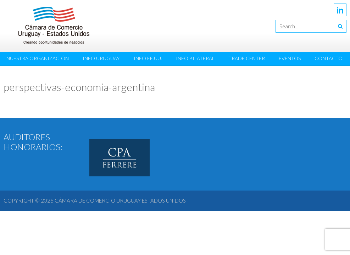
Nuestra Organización (37, 58)
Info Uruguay (101, 58)
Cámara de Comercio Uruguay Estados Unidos (120, 200)
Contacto (329, 58)
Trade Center (246, 58)
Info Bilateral (195, 58)
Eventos (290, 58)
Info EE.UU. (148, 58)
